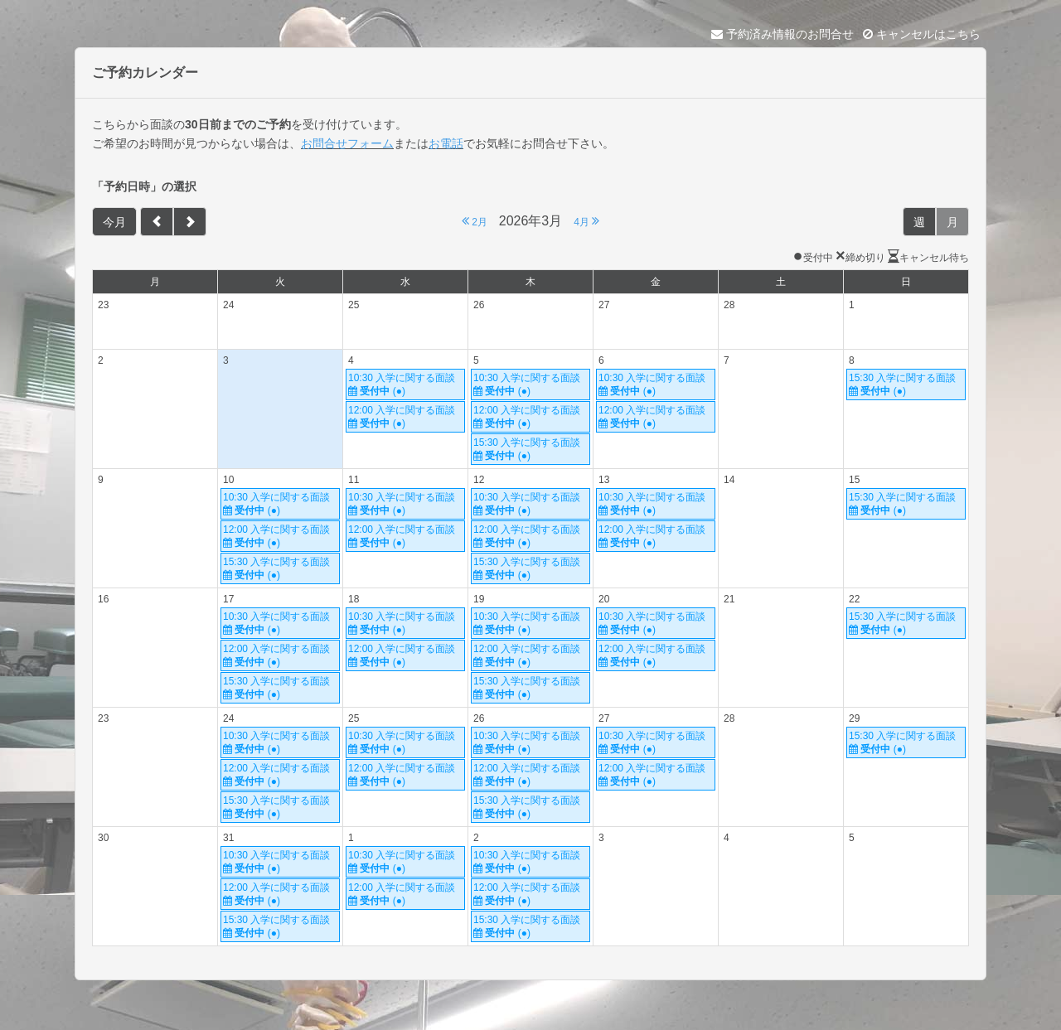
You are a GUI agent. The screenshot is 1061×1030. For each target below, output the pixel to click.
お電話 (446, 143)
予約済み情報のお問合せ (782, 34)
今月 (114, 222)
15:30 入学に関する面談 (530, 449)
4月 (586, 221)
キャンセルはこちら (922, 34)
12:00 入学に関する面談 (405, 417)
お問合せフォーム (347, 143)
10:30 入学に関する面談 (405, 385)
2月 (474, 221)
